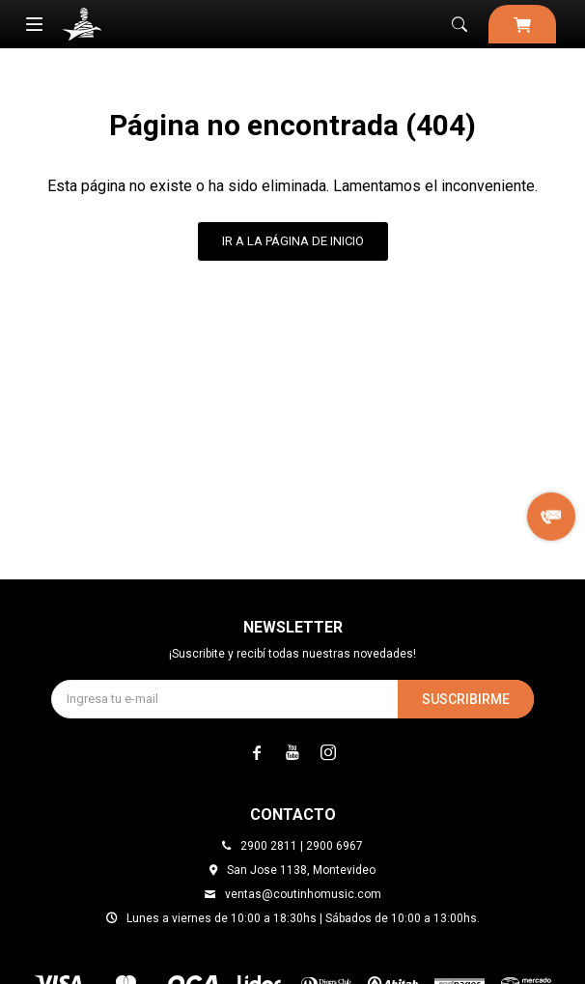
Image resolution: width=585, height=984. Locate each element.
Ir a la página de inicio (293, 241)
